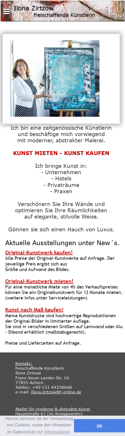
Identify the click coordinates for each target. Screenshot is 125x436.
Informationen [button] (57, 432)
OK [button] (99, 426)
